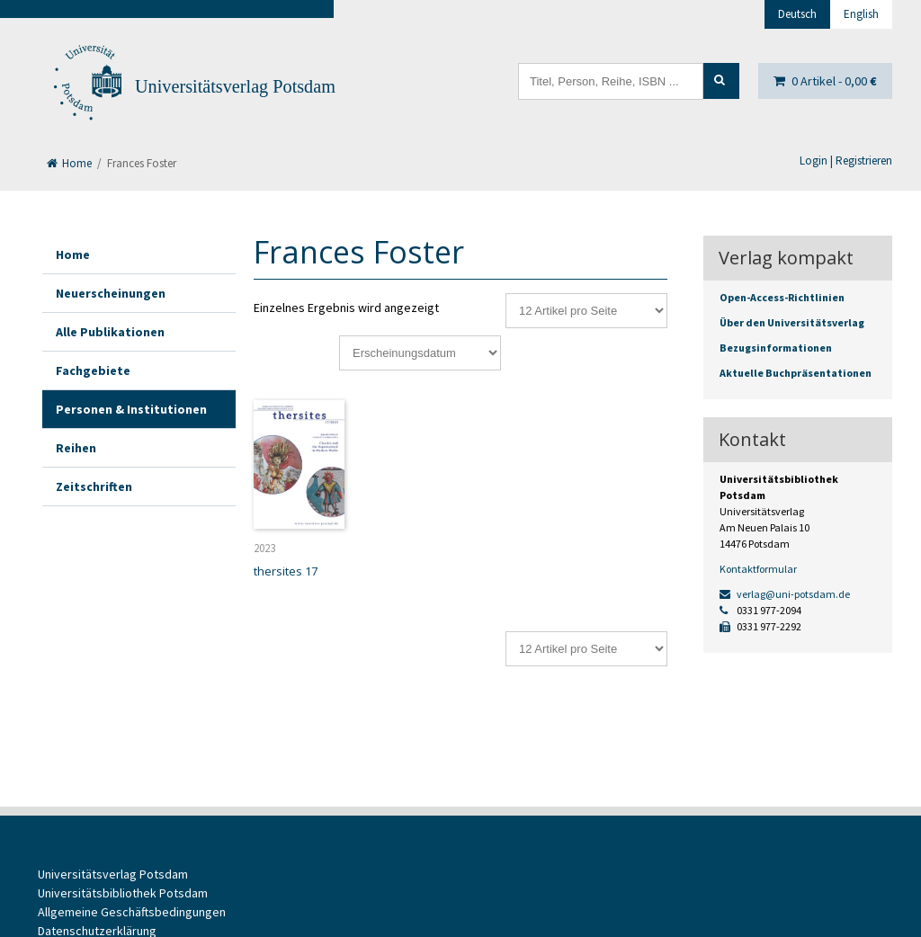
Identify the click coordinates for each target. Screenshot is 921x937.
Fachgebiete (93, 370)
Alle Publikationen (110, 332)
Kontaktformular (758, 569)
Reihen (76, 448)
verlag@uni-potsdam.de (785, 594)
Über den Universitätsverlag (792, 322)
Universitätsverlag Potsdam (235, 86)
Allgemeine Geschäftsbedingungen (132, 912)
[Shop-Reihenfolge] (420, 352)
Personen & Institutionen (131, 409)
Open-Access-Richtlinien (782, 297)
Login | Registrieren (846, 160)
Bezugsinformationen (776, 347)
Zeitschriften (94, 486)
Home (69, 163)
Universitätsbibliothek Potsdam (123, 893)
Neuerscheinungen (110, 293)
